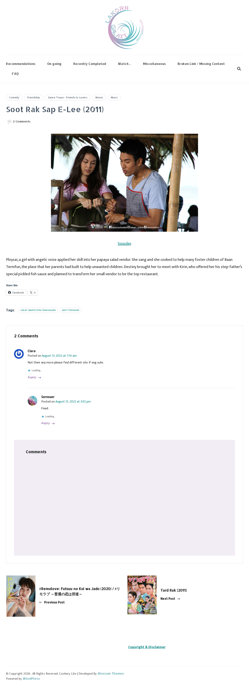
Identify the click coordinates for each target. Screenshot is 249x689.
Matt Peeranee (71, 310)
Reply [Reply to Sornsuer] (45, 423)
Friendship (33, 97)
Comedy (14, 97)
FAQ (15, 74)
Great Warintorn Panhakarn (38, 310)
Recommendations (21, 64)
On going (54, 64)
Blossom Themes (110, 673)
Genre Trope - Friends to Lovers (68, 97)
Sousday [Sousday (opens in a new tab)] (124, 243)
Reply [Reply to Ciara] (32, 377)
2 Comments (22, 121)
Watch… (125, 64)
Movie (99, 97)
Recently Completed (89, 64)
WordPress (30, 678)
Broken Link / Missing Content (201, 64)
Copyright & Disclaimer (147, 647)
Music (114, 97)
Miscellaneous (154, 64)
